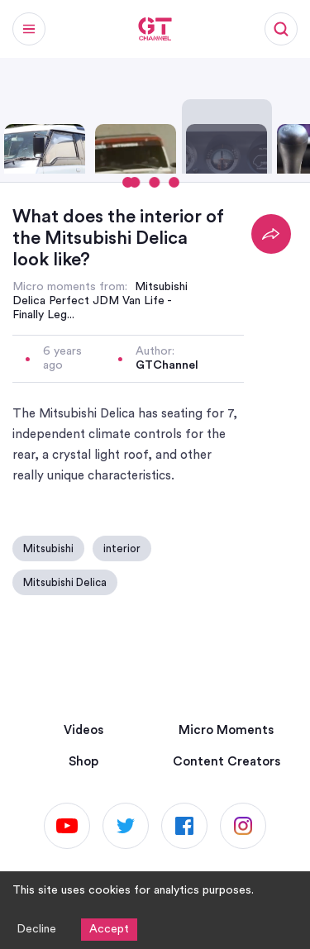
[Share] (271, 234)
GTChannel (167, 365)
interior (122, 548)
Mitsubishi (48, 548)
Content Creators (226, 762)
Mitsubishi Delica (65, 582)
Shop (83, 762)
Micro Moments (226, 730)
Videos (83, 730)
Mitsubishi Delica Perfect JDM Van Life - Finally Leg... (100, 301)
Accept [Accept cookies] (109, 929)
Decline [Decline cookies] (36, 929)
